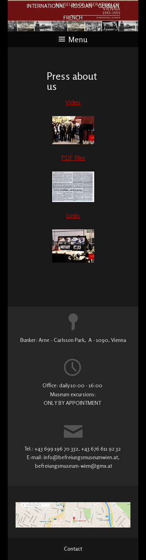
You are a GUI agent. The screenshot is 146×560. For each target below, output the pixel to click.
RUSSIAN (81, 5)
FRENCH (73, 17)
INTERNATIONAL (46, 5)
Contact (73, 548)
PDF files (73, 157)
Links (73, 215)
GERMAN (108, 5)
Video (73, 102)
